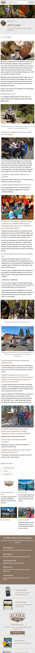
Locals (5, 471)
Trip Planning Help (17, 624)
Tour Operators (8, 468)
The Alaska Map (21, 590)
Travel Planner (19, 640)
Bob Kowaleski (5, 520)
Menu (31, 2)
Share (7, 37)
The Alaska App (21, 602)
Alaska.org (7, 474)
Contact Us (17, 632)
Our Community (11, 21)
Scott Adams (22, 492)
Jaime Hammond (23, 520)
